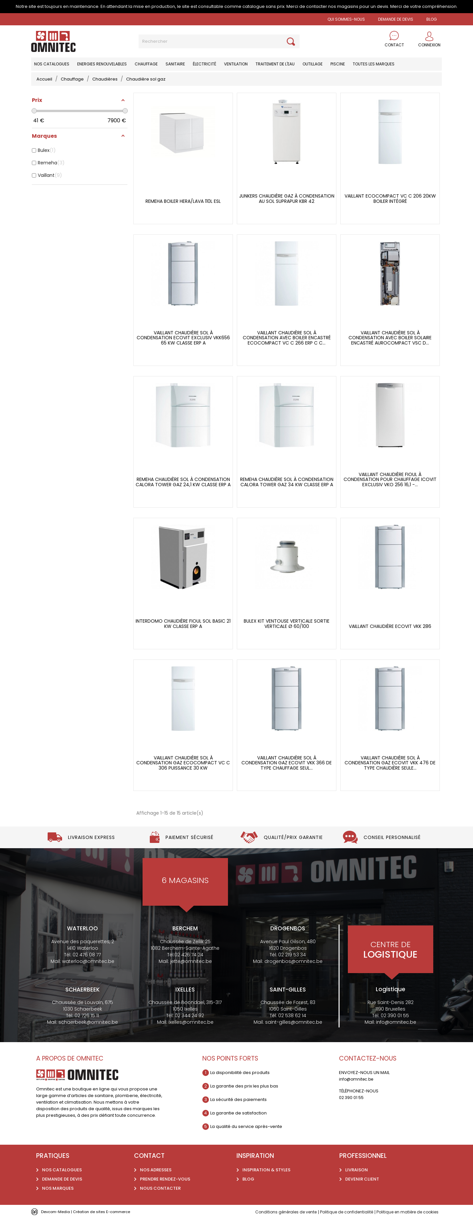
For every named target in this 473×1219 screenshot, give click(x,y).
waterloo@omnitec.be (88, 961)
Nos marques (58, 1188)
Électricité (204, 64)
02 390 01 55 (395, 1015)
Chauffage (146, 64)
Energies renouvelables (102, 64)
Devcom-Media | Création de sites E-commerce (92, 1211)
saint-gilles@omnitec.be (293, 1022)
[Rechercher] (219, 41)
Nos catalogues (51, 64)
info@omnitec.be (396, 1022)
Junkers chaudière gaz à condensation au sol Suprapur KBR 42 (286, 199)
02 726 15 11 (87, 1015)
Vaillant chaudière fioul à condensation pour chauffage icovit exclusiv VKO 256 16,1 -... (390, 479)
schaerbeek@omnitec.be (88, 1022)
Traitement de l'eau (275, 64)
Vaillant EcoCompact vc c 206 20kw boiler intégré (390, 199)
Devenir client (362, 1179)
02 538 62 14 (292, 1015)
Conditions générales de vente (274, 1212)
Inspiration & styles (266, 1170)
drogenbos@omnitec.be (293, 961)
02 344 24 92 (189, 1015)
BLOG (431, 19)
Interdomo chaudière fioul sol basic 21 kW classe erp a (183, 624)
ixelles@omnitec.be (191, 1022)
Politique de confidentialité (338, 1212)
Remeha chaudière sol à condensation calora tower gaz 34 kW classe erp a (286, 482)
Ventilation (236, 64)
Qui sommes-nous (346, 19)
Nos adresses (155, 1170)
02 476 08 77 (87, 954)
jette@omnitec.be (191, 961)
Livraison (356, 1170)
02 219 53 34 (292, 954)
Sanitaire (175, 64)
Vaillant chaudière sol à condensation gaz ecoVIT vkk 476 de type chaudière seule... (390, 763)
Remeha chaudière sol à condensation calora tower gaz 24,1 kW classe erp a (183, 482)
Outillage (313, 64)
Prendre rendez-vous (165, 1179)
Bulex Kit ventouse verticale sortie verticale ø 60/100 (286, 624)
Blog (248, 1179)
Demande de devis (395, 19)
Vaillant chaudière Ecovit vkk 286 (390, 626)
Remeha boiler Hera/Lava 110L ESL (183, 201)
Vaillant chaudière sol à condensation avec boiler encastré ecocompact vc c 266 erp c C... (287, 338)
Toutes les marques (373, 64)
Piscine (337, 64)
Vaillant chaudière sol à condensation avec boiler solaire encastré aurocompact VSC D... (390, 338)
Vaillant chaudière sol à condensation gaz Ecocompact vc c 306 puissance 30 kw (183, 763)
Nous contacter (160, 1188)
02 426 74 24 (188, 954)
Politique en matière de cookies (405, 1212)
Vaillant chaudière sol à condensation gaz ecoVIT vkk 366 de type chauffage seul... (286, 763)
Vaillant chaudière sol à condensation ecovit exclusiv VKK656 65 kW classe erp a (183, 338)
